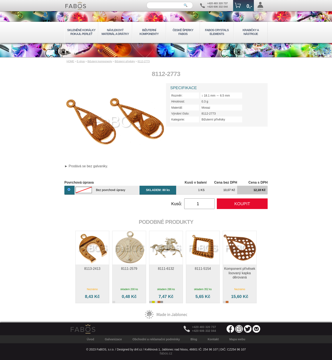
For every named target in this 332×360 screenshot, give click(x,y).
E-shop (81, 61)
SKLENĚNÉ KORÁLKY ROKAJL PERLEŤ (81, 32)
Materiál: (177, 107)
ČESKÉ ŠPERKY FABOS (183, 32)
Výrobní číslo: (180, 113)
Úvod (90, 339)
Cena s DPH (258, 182)
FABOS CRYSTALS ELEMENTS (217, 32)
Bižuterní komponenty (99, 61)
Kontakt (213, 339)
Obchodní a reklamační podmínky (156, 339)
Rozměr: (177, 95)
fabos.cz (166, 353)
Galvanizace (113, 339)
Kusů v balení (196, 182)
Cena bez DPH (225, 182)
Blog (194, 339)
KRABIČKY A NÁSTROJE (250, 32)
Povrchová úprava (79, 182)
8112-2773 (144, 61)
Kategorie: (178, 119)
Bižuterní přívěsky (125, 61)
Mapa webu (237, 339)
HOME (70, 61)
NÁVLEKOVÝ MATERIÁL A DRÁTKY (115, 32)
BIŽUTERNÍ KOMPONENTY (149, 32)
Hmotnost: (178, 101)
